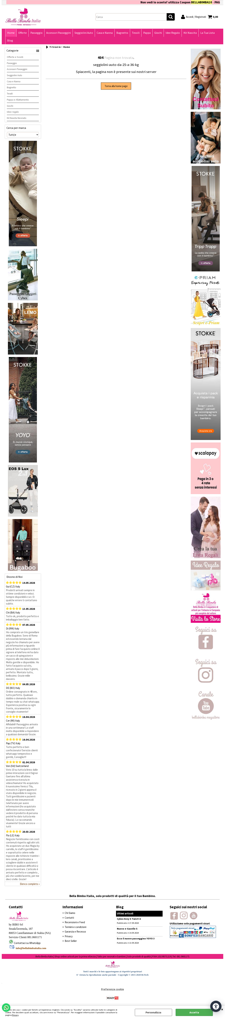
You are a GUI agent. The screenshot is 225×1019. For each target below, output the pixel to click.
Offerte (22, 32)
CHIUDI (222, 1009)
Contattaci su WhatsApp (27, 943)
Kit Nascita (190, 32)
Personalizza (153, 1012)
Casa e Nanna (105, 32)
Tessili (136, 32)
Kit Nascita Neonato (16, 118)
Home (11, 32)
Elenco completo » (30, 884)
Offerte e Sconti (15, 57)
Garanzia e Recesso (75, 931)
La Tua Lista (207, 32)
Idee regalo (13, 111)
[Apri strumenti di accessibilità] (215, 1006)
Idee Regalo (173, 32)
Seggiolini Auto (84, 32)
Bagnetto (122, 32)
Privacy (15, 1015)
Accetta (194, 1012)
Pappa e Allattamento (18, 99)
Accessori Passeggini (58, 32)
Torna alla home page (116, 86)
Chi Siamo (70, 913)
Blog (10, 40)
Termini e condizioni (75, 927)
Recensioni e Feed (75, 922)
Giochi (158, 32)
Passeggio (36, 32)
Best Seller (71, 941)
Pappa (147, 32)
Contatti (69, 917)
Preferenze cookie (112, 989)
